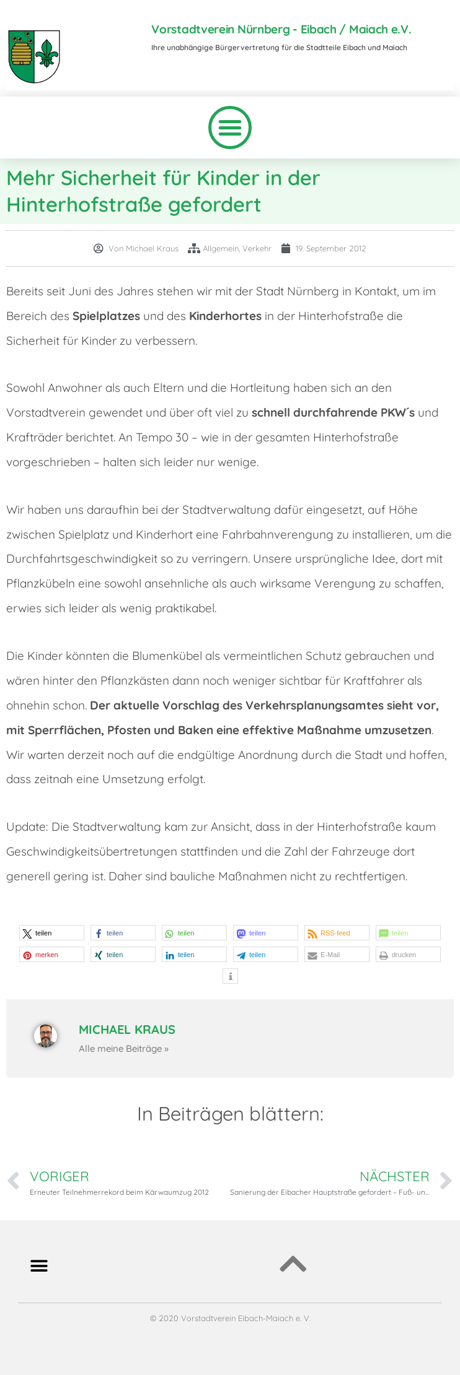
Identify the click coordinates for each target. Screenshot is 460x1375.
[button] (230, 127)
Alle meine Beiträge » (124, 1048)
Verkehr (257, 248)
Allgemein (221, 248)
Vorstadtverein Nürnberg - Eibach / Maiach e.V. (281, 29)
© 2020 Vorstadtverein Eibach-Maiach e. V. (230, 1318)
